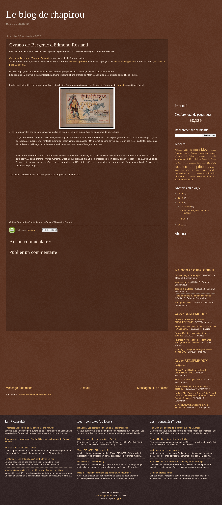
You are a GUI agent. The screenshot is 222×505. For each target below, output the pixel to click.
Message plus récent (19, 388)
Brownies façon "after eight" (188, 275)
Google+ (195, 153)
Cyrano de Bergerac (19, 58)
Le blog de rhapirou (45, 14)
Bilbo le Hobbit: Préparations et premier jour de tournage (104, 472)
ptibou (211, 162)
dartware (213, 150)
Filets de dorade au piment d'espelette (193, 295)
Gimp (187, 153)
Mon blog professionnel (161, 472)
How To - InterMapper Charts (188, 379)
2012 (180, 202)
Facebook (179, 153)
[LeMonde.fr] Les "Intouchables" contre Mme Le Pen (29, 459)
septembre (186, 206)
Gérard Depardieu (78, 61)
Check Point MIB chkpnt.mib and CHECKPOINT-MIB (190, 371)
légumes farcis (182, 282)
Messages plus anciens (152, 388)
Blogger (117, 498)
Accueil (85, 388)
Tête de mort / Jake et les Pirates (20, 447)
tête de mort (192, 170)
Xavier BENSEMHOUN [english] (92, 450)
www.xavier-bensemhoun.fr (203, 176)
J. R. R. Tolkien (194, 159)
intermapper (180, 159)
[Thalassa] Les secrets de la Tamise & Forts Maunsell (30, 428)
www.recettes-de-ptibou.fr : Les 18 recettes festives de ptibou (34, 470)
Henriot (120, 85)
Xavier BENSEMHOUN (191, 314)
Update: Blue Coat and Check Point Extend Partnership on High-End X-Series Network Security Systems (195, 395)
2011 (180, 224)
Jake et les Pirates (209, 159)
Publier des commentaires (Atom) (35, 394)
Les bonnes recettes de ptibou (194, 270)
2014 (180, 193)
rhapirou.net (179, 170)
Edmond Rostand (40, 58)
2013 (180, 198)
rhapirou (31, 230)
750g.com (178, 150)
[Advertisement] (87, 358)
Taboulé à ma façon (184, 289)
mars (183, 218)
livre (198, 163)
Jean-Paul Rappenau (124, 61)
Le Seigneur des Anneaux (185, 163)
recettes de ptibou (190, 167)
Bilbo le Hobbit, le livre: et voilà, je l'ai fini (96, 439)
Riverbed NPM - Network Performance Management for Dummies (193, 341)
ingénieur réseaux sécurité (201, 156)
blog (204, 149)
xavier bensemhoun (184, 179)
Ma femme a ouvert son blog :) (91, 461)
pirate (204, 163)
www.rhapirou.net (104, 495)
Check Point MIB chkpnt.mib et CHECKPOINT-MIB (189, 320)
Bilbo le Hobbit (191, 150)
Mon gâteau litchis (183, 302)
